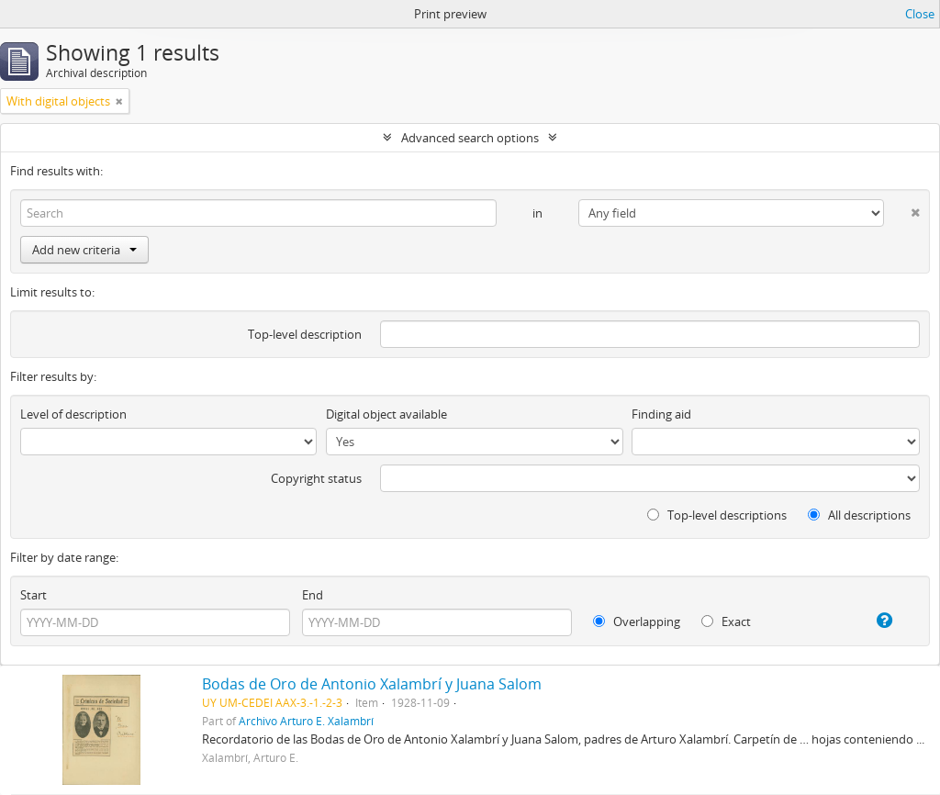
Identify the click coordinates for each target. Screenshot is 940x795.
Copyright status (316, 478)
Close (919, 14)
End (312, 595)
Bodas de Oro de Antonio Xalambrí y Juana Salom (372, 684)
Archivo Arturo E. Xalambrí (306, 720)
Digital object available (386, 414)
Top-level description (305, 334)
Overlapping (636, 621)
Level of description (73, 414)
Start (33, 595)
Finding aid (661, 414)
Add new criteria (84, 249)
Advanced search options (470, 137)
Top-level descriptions (717, 515)
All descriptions (859, 515)
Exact (726, 621)
